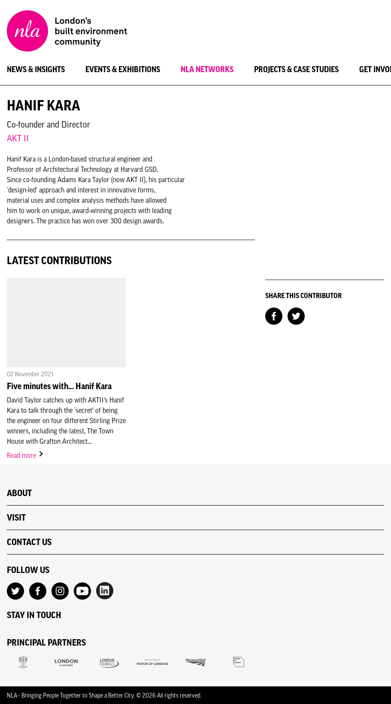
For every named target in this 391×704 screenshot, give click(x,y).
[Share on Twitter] (296, 315)
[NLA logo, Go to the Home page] (67, 32)
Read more (25, 455)
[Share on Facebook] (273, 315)
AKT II (18, 138)
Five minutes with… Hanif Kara (59, 386)
